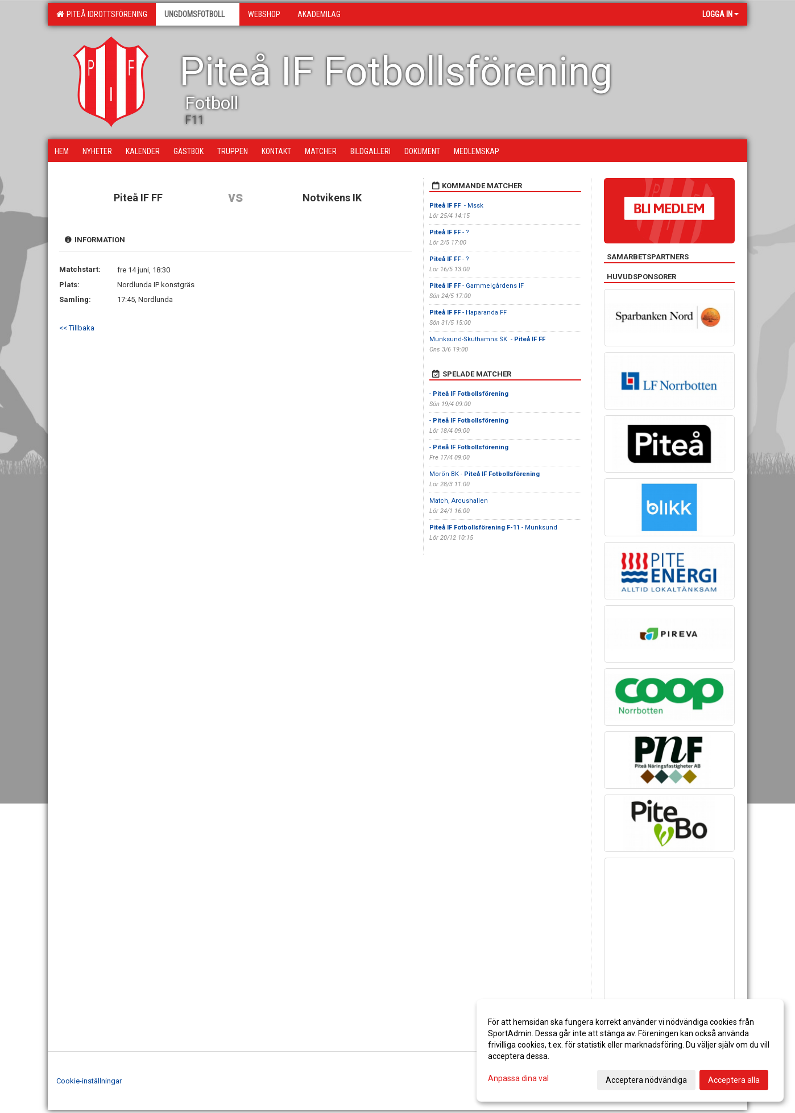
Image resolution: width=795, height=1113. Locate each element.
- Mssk (456, 205)
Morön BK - (484, 474)
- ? (449, 232)
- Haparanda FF (468, 312)
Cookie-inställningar (89, 1081)
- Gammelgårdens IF (477, 285)
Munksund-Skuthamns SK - (487, 339)
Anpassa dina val (518, 1078)
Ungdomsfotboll (197, 14)
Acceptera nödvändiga (646, 1080)
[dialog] (630, 1050)
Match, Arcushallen (458, 500)
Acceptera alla (734, 1080)
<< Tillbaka (76, 328)
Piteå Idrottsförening (101, 14)
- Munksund (493, 527)
